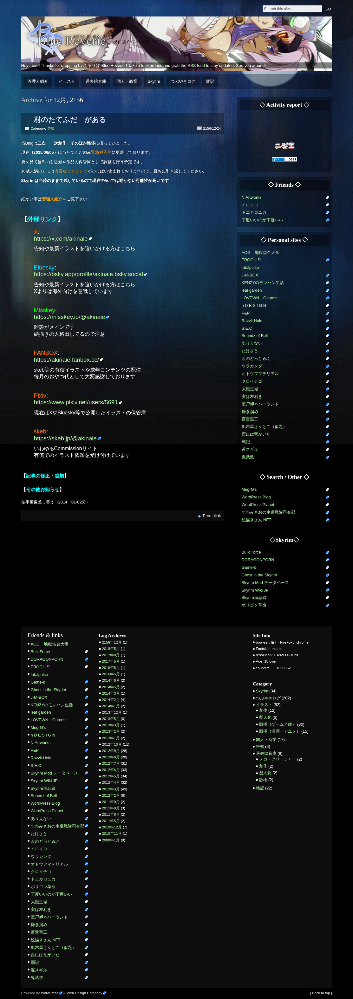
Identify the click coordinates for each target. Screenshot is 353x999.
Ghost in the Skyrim (259, 575)
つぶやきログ (183, 81)
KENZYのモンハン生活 (263, 282)
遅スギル (250, 449)
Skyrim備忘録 (254, 597)
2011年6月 (111, 814)
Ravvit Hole (252, 320)
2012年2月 (111, 795)
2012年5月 (111, 776)
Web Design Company (84, 993)
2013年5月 (111, 719)
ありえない (252, 343)
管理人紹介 (38, 81)
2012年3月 (111, 789)
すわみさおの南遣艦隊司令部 (268, 512)
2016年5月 (111, 674)
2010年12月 (112, 827)
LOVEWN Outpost (260, 297)
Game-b (249, 567)
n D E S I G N (254, 305)
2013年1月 (111, 738)
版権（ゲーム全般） (277, 724)
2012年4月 (111, 782)
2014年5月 (111, 687)
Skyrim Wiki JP (255, 590)
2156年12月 (112, 642)
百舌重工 (250, 419)
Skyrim (154, 81)
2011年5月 (111, 821)
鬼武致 (248, 457)
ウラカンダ (252, 366)
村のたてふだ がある (70, 120)
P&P (246, 313)
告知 (51, 128)
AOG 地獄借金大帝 (260, 252)
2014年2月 (111, 700)
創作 (263, 710)
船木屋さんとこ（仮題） (264, 426)
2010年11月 (112, 833)
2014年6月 (111, 680)
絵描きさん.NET (256, 519)
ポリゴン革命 (254, 605)
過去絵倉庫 (96, 81)
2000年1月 (111, 840)
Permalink (212, 515)
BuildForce (251, 552)
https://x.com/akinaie (61, 238)
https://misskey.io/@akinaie (69, 317)
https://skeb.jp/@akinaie (65, 438)
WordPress (49, 993)
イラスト (67, 81)
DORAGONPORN (258, 559)
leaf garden (252, 290)
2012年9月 (111, 751)
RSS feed (196, 65)
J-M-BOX (250, 275)
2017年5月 (111, 661)
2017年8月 (111, 655)
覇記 (246, 441)
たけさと (250, 350)
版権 (263, 779)
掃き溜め (250, 411)
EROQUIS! (252, 259)
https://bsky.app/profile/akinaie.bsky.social (88, 274)
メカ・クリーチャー (277, 759)
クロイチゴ (252, 381)
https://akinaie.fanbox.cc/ (66, 359)
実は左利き (252, 396)
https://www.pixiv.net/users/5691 (76, 402)
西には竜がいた (256, 434)
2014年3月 (111, 693)
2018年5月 (111, 649)
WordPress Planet (258, 504)
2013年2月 (111, 731)
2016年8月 (111, 668)
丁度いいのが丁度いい (262, 219)
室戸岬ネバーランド (260, 404)
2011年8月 (111, 808)
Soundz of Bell (255, 335)
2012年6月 (111, 770)
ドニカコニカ (254, 212)
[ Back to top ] (321, 993)
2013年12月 (112, 712)
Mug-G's (249, 489)
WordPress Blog (256, 497)
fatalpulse (250, 267)
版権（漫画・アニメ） (279, 731)
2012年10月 (112, 744)
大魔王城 (250, 388)
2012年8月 (111, 757)
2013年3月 (111, 725)
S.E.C (247, 328)
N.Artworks (252, 197)
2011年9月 (111, 802)
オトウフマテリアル (260, 373)
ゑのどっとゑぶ (256, 358)
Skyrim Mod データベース (265, 582)
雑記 (210, 81)
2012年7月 (111, 763)
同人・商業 (127, 81)
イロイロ (250, 205)
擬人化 (265, 717)
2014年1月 (111, 706)
